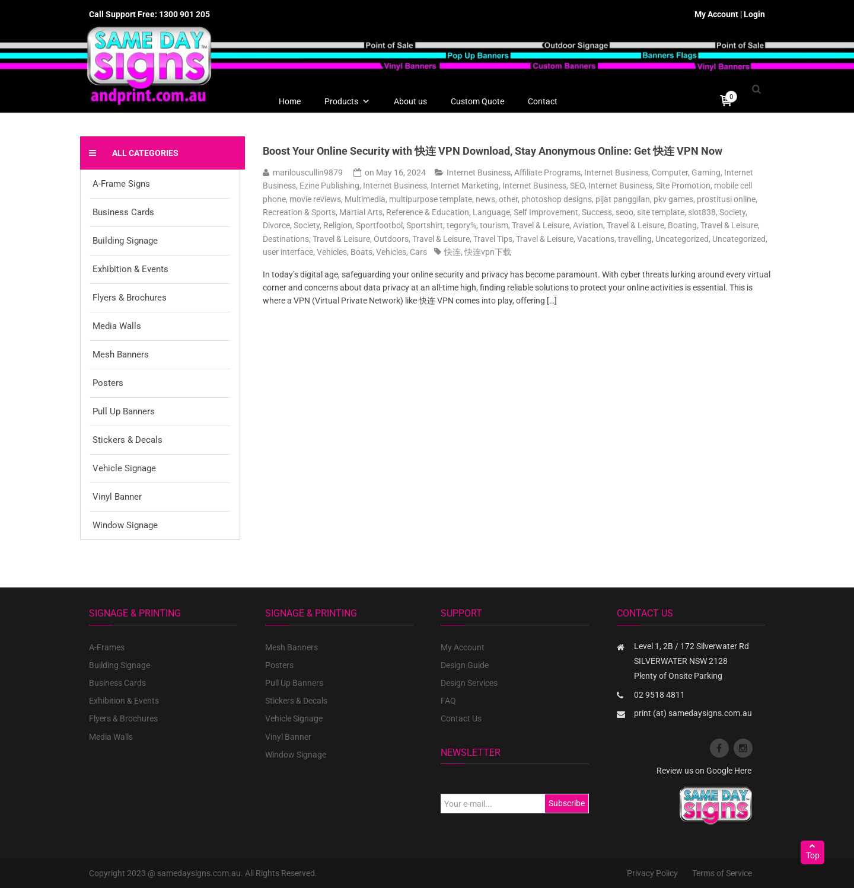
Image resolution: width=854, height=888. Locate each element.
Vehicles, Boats (344, 252)
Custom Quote (477, 101)
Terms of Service (722, 873)
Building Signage (125, 240)
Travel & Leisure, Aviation (557, 225)
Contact (542, 101)
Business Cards (123, 212)
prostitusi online (726, 199)
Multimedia (365, 199)
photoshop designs (556, 199)
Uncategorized (682, 239)
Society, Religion (323, 225)
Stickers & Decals (127, 440)
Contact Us (461, 718)
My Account (716, 14)
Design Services (469, 683)
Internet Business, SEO (543, 185)
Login (754, 14)
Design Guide (465, 665)
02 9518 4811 (659, 694)
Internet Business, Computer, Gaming (652, 172)
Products (347, 101)
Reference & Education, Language (448, 212)
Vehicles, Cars (401, 252)
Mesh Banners (121, 354)
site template (660, 212)
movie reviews (315, 199)
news (485, 199)
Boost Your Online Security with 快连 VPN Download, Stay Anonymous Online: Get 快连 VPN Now (492, 151)
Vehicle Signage (124, 468)
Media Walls (117, 326)
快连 (452, 252)
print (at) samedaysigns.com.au (693, 713)
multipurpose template (430, 199)
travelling (635, 239)
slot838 (702, 212)
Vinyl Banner (117, 496)
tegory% (461, 225)
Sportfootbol (379, 225)
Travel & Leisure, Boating (652, 225)
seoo (624, 212)
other (508, 199)
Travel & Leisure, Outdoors (361, 239)
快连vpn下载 (487, 252)
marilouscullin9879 (308, 172)
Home (290, 101)
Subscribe (567, 803)
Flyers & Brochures (130, 297)
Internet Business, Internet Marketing (431, 185)
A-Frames (107, 647)
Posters (108, 383)
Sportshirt (424, 225)
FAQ (448, 700)
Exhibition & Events (130, 269)
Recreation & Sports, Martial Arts (323, 212)
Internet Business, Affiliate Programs (514, 172)
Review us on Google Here (704, 770)
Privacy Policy (652, 873)
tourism (494, 225)
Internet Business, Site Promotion (649, 185)
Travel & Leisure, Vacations (565, 239)
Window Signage (125, 525)
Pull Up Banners (124, 411)
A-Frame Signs (121, 183)
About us (410, 101)
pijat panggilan (622, 199)
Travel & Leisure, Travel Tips (462, 239)
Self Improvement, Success (563, 212)
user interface (288, 252)
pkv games (673, 199)
